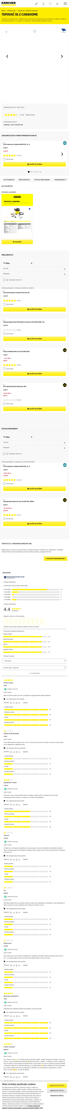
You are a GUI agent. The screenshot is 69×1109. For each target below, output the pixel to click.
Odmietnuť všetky (57, 1091)
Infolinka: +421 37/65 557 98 (13, 125)
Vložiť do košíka (34, 157)
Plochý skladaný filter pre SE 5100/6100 (16, 315)
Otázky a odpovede (7, 1066)
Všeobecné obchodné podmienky (12, 1074)
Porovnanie (9, 152)
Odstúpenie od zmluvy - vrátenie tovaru (19, 1040)
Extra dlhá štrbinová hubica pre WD (14, 340)
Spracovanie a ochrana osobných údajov (26, 1108)
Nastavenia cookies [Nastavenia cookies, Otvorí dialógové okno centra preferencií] (57, 1095)
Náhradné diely (60, 172)
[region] (34, 1095)
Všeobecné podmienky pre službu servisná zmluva (17, 1079)
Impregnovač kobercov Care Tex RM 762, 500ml (18, 415)
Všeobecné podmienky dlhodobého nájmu (15, 1071)
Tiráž (3, 1058)
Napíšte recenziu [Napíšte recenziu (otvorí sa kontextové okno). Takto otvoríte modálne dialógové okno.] (30, 115)
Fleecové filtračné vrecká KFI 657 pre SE (16, 265)
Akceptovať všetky (57, 1085)
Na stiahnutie (9, 172)
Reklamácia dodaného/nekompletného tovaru (21, 1047)
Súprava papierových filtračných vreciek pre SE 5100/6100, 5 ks (24, 290)
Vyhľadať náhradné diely (55, 463)
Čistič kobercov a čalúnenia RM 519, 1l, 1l (16, 144)
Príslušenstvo (24, 172)
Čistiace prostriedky (42, 172)
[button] (7, 56)
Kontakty (4, 1061)
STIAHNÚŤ (17, 234)
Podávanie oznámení (8, 1063)
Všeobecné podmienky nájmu (11, 1068)
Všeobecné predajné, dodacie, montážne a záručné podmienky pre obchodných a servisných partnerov (33, 1076)
